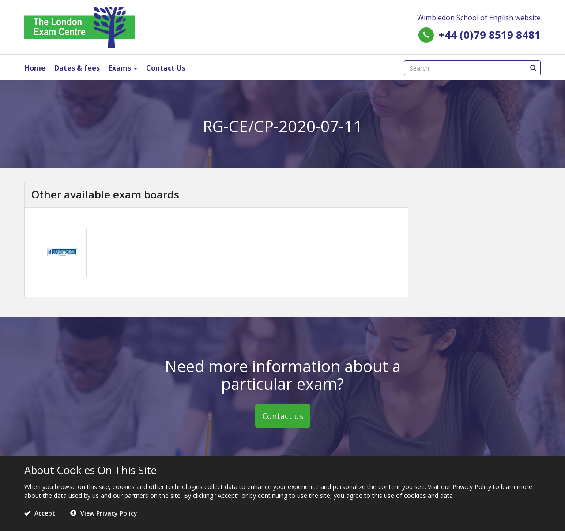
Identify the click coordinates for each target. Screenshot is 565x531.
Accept (39, 513)
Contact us (282, 416)
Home (34, 68)
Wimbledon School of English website (479, 17)
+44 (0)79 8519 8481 (489, 34)
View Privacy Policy (103, 513)
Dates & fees (77, 68)
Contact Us (165, 68)
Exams (123, 68)
